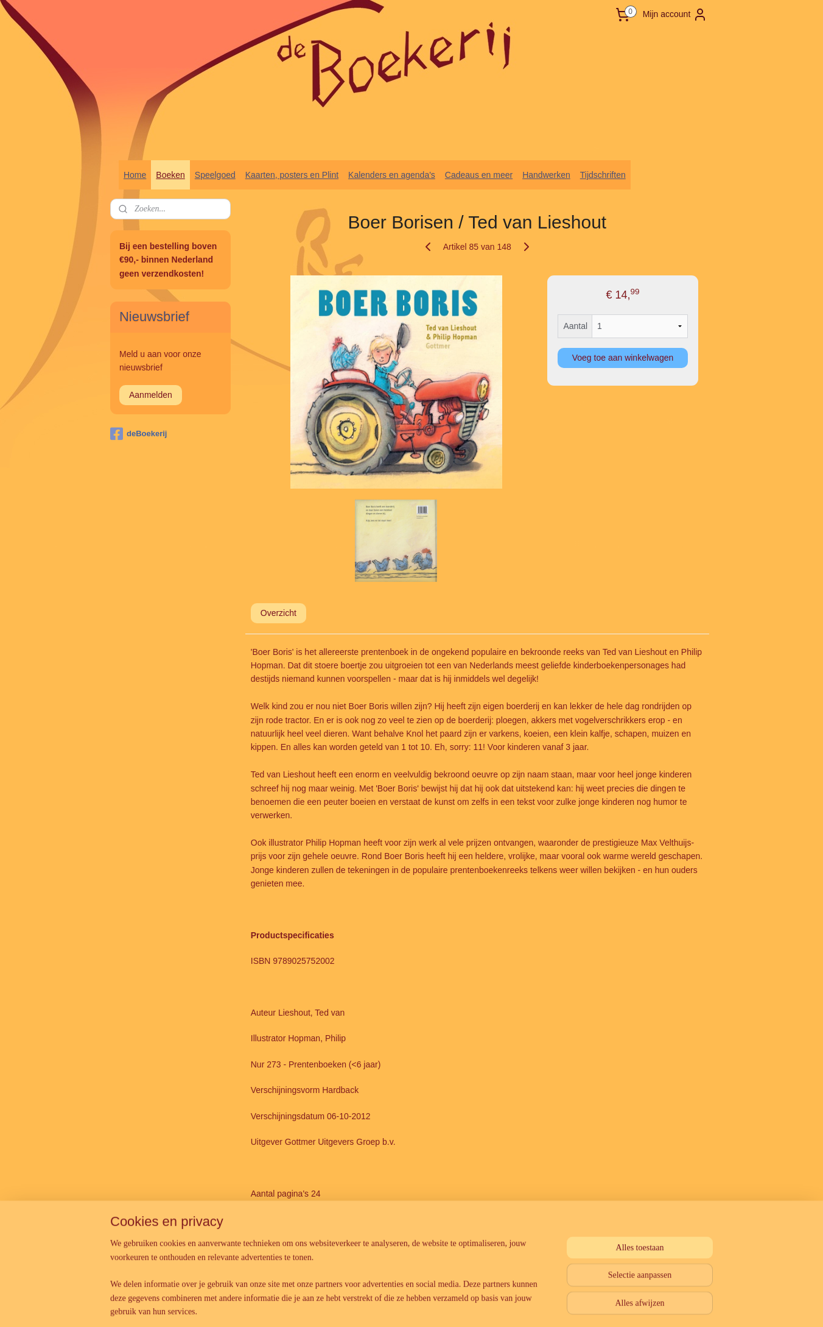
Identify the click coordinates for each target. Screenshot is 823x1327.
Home (135, 175)
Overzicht (278, 613)
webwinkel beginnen (446, 1304)
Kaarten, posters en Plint (291, 175)
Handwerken (546, 175)
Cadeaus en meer (479, 175)
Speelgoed (215, 175)
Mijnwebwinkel (540, 1304)
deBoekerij (138, 433)
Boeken (170, 175)
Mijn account (675, 14)
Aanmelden (150, 395)
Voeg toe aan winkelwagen (623, 358)
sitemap (384, 1304)
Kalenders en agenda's (391, 175)
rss (405, 1304)
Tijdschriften (603, 175)
